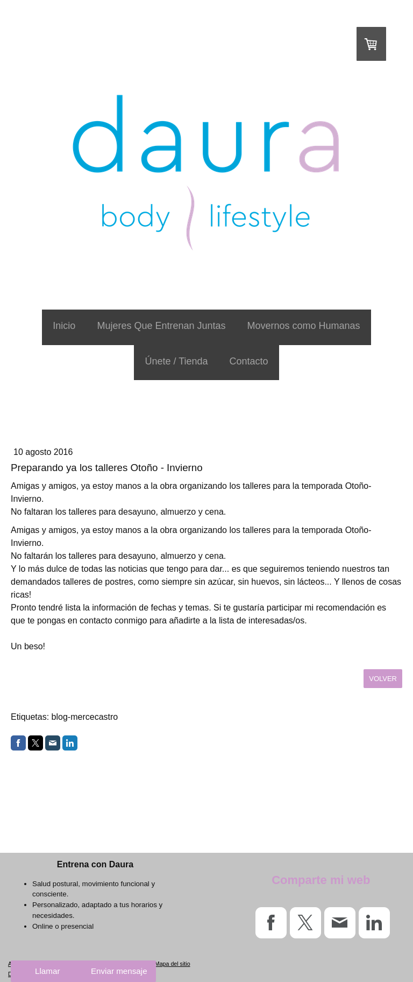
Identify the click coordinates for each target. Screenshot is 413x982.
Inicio (64, 325)
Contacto (249, 361)
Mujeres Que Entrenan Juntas (161, 325)
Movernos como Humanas (303, 325)
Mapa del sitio (172, 963)
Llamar (47, 971)
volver (383, 679)
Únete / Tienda (176, 361)
